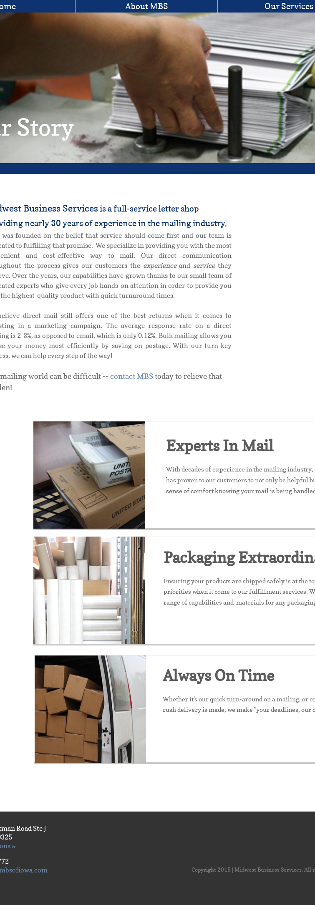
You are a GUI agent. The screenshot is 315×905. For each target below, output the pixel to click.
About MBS (146, 6)
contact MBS (131, 376)
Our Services (289, 6)
